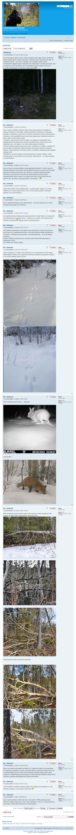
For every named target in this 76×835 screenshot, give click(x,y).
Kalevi (11, 55)
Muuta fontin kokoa (71, 37)
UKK (51, 40)
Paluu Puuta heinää (9, 816)
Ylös (72, 121)
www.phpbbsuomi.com (42, 832)
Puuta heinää (21, 37)
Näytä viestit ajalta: (24, 808)
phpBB (31, 831)
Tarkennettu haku (68, 7)
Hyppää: (39, 816)
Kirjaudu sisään (68, 40)
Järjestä (41, 808)
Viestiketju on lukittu (7, 48)
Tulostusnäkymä (68, 37)
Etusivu (7, 37)
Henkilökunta (38, 828)
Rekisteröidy (58, 40)
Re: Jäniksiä (8, 125)
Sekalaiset (14, 37)
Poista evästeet (47, 828)
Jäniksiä (6, 45)
